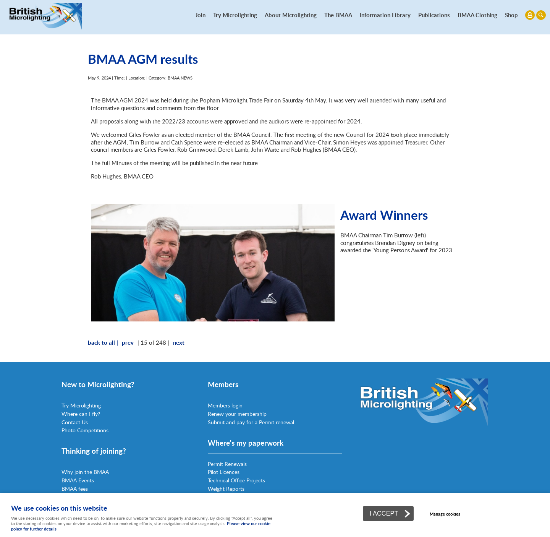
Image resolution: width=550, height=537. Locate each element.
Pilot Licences (223, 471)
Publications (434, 15)
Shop (511, 15)
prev (128, 342)
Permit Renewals (227, 463)
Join (200, 15)
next (178, 342)
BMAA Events (77, 480)
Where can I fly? (80, 413)
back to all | (103, 342)
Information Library (385, 15)
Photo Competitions (84, 430)
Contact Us (74, 422)
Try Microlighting (235, 15)
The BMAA (338, 15)
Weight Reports (226, 488)
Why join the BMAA (85, 471)
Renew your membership (237, 413)
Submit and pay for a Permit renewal (251, 422)
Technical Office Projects (236, 480)
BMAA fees (74, 488)
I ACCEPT (384, 513)
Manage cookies (445, 514)
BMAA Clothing (477, 15)
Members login (225, 405)
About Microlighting (291, 15)
